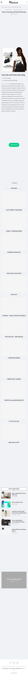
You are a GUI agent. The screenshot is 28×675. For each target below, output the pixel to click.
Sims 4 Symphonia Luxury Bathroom (19, 494)
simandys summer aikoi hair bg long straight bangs (19, 512)
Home (2, 7)
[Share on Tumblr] (16, 183)
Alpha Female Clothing (18, 9)
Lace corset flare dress (14, 210)
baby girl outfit (14, 442)
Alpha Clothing (9, 9)
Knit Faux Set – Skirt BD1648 (14, 337)
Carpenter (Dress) (14, 358)
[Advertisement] (14, 31)
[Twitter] (14, 663)
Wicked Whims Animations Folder (19, 530)
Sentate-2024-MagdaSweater (14, 400)
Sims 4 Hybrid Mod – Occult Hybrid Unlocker (18, 521)
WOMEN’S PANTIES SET (14, 252)
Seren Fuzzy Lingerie (14, 379)
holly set (14, 294)
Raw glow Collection (14, 273)
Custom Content (5, 83)
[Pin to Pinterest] (15, 183)
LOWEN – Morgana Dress (14, 231)
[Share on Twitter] (13, 183)
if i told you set (14, 421)
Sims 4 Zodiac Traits (17, 502)
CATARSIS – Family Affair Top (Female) (14, 315)
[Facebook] (10, 663)
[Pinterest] (17, 663)
